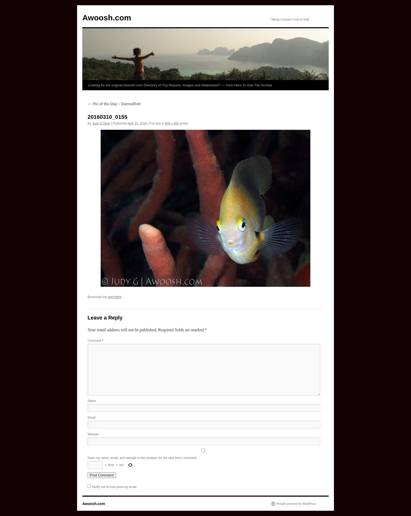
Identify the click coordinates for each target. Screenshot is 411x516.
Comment (95, 341)
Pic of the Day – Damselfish (114, 104)
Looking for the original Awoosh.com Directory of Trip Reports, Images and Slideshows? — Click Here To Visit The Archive (180, 85)
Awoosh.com (106, 17)
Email (91, 417)
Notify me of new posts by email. (114, 487)
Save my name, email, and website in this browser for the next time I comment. (142, 458)
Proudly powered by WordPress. (296, 504)
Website (93, 434)
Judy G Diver (101, 123)
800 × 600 (172, 123)
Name (92, 401)
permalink (114, 297)
